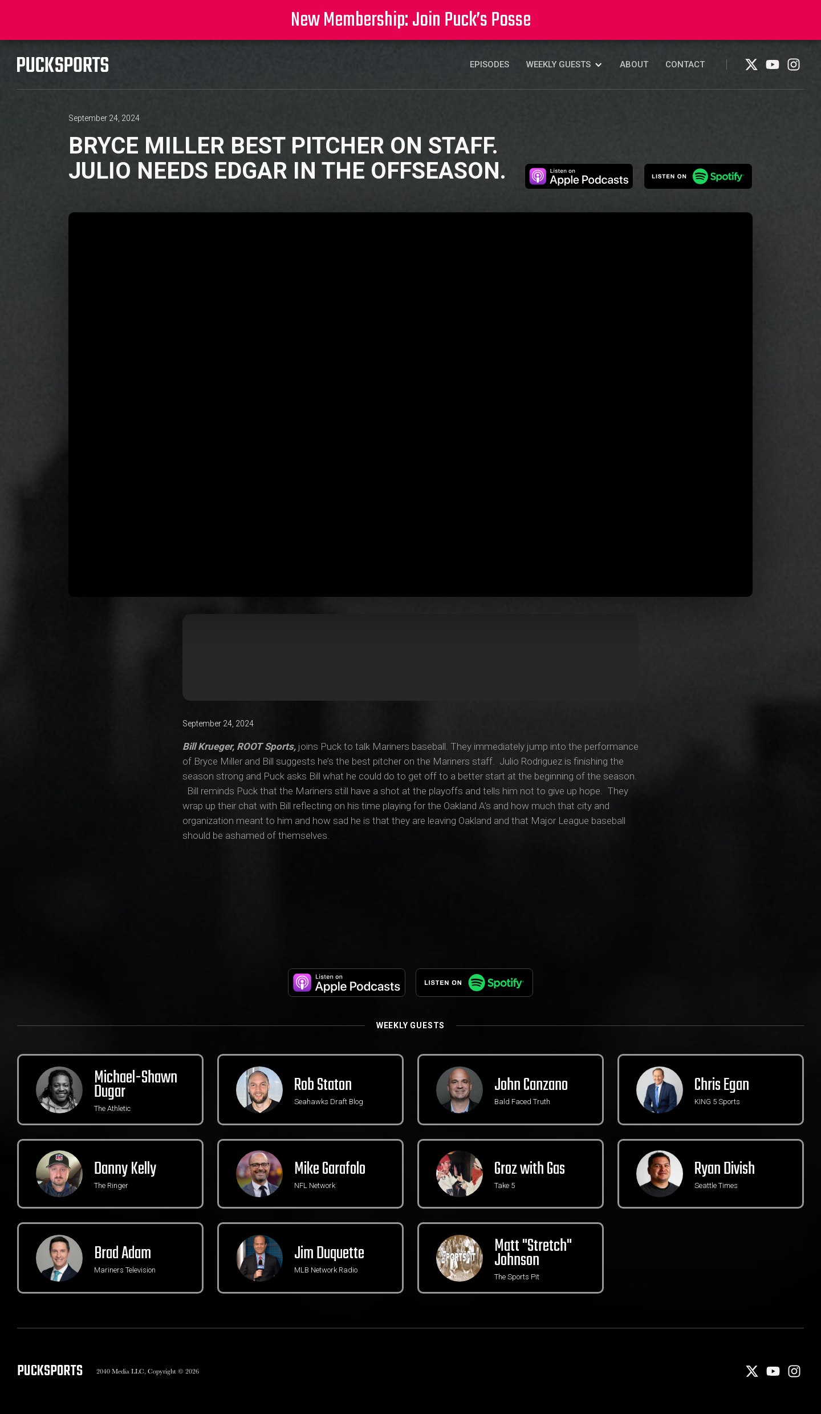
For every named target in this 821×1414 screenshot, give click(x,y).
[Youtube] (773, 68)
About (634, 64)
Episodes (489, 64)
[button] (564, 64)
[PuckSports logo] (62, 64)
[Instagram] (793, 68)
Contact (685, 64)
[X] (752, 68)
